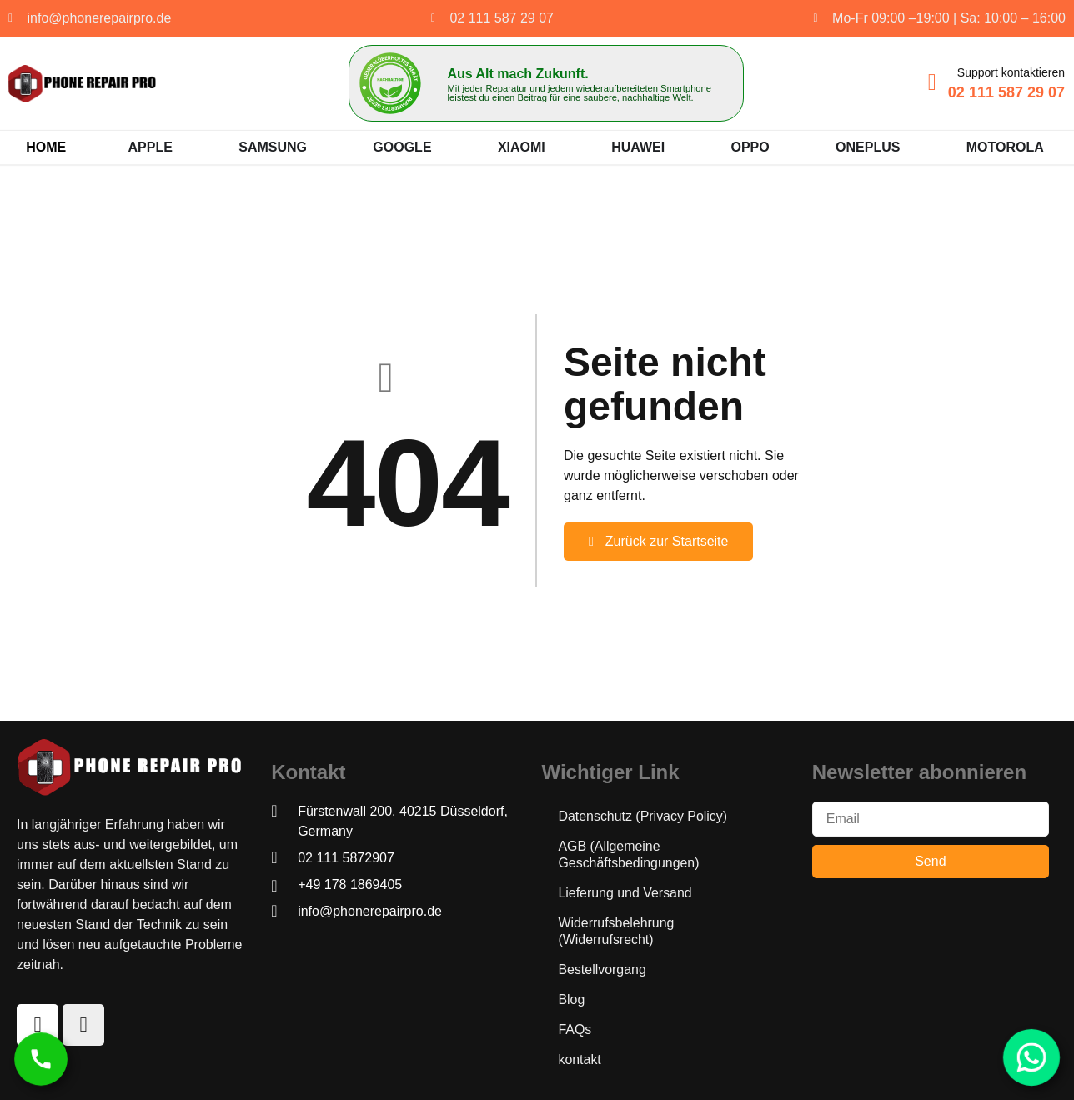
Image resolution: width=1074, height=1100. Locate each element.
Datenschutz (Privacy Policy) (643, 816)
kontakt (579, 1059)
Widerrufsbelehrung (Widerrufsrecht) (616, 931)
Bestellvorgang (602, 969)
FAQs (574, 1029)
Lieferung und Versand (625, 893)
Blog (571, 999)
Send (930, 861)
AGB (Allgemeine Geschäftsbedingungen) (629, 854)
